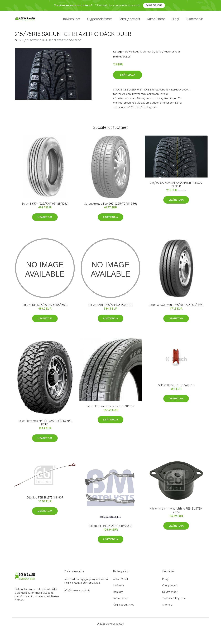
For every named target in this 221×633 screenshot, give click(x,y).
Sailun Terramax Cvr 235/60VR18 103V (110, 409)
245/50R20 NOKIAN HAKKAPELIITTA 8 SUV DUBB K (176, 187)
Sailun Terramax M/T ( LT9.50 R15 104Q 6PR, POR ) (45, 426)
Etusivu (19, 43)
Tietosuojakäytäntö (174, 601)
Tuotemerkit (194, 21)
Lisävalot (118, 589)
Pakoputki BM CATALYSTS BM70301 (110, 529)
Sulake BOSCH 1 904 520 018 (176, 388)
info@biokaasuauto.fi (77, 594)
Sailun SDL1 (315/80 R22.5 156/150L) (45, 308)
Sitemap (167, 608)
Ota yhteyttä (169, 589)
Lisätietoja (127, 78)
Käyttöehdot (169, 595)
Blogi (175, 21)
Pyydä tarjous (154, 5)
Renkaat (134, 55)
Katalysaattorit (129, 21)
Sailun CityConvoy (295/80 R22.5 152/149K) (176, 308)
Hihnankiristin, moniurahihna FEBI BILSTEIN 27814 (176, 513)
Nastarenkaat (172, 55)
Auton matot (156, 21)
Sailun (158, 55)
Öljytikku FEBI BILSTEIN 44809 (45, 501)
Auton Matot (120, 582)
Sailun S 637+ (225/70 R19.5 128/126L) (45, 207)
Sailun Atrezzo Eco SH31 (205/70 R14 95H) (110, 207)
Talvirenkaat (71, 21)
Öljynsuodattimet (99, 21)
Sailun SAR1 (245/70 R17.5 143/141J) (110, 308)
